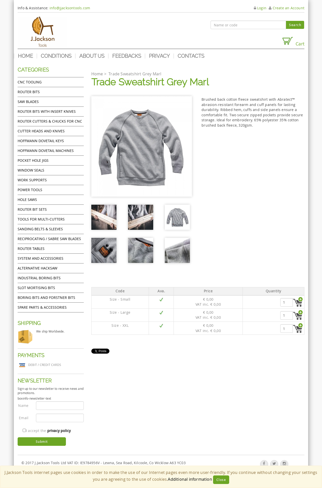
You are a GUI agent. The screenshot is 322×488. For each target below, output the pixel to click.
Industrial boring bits (39, 278)
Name (23, 405)
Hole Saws (27, 199)
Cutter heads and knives (41, 131)
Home (25, 56)
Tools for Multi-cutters (41, 219)
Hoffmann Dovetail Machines (46, 150)
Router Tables (31, 248)
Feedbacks (126, 56)
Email (23, 417)
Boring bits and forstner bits (46, 297)
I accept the (47, 430)
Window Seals (31, 170)
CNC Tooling (30, 82)
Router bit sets (32, 209)
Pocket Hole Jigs (33, 160)
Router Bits (29, 91)
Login (260, 8)
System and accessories (40, 258)
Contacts (191, 56)
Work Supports (32, 180)
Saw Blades (28, 101)
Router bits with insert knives (47, 111)
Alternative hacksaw (37, 268)
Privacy (159, 56)
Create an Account (286, 8)
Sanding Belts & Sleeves (40, 229)
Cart (293, 41)
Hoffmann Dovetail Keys (41, 140)
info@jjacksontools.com (70, 8)
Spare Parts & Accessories (42, 307)
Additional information (190, 479)
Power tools (30, 189)
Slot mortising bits (36, 287)
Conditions (56, 56)
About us (91, 56)
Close (221, 480)
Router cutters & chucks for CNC (50, 121)
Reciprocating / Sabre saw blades (49, 238)
